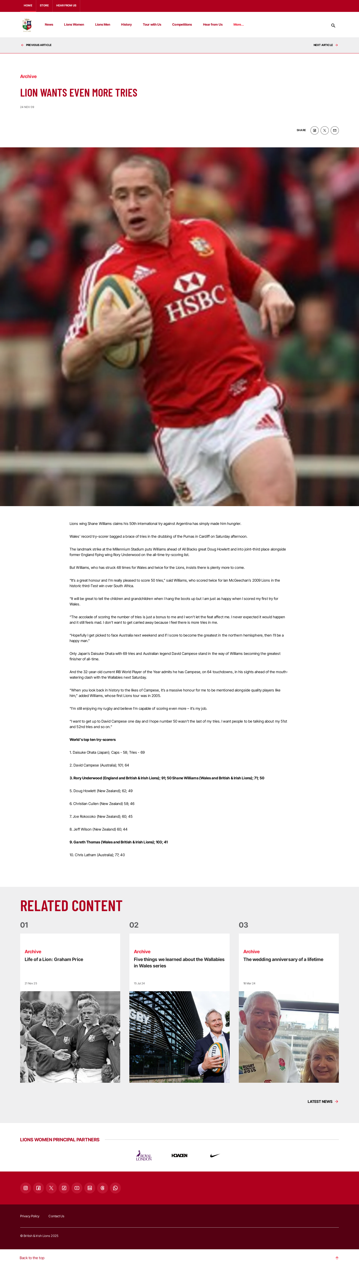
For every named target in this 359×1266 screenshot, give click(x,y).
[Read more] (70, 1007)
